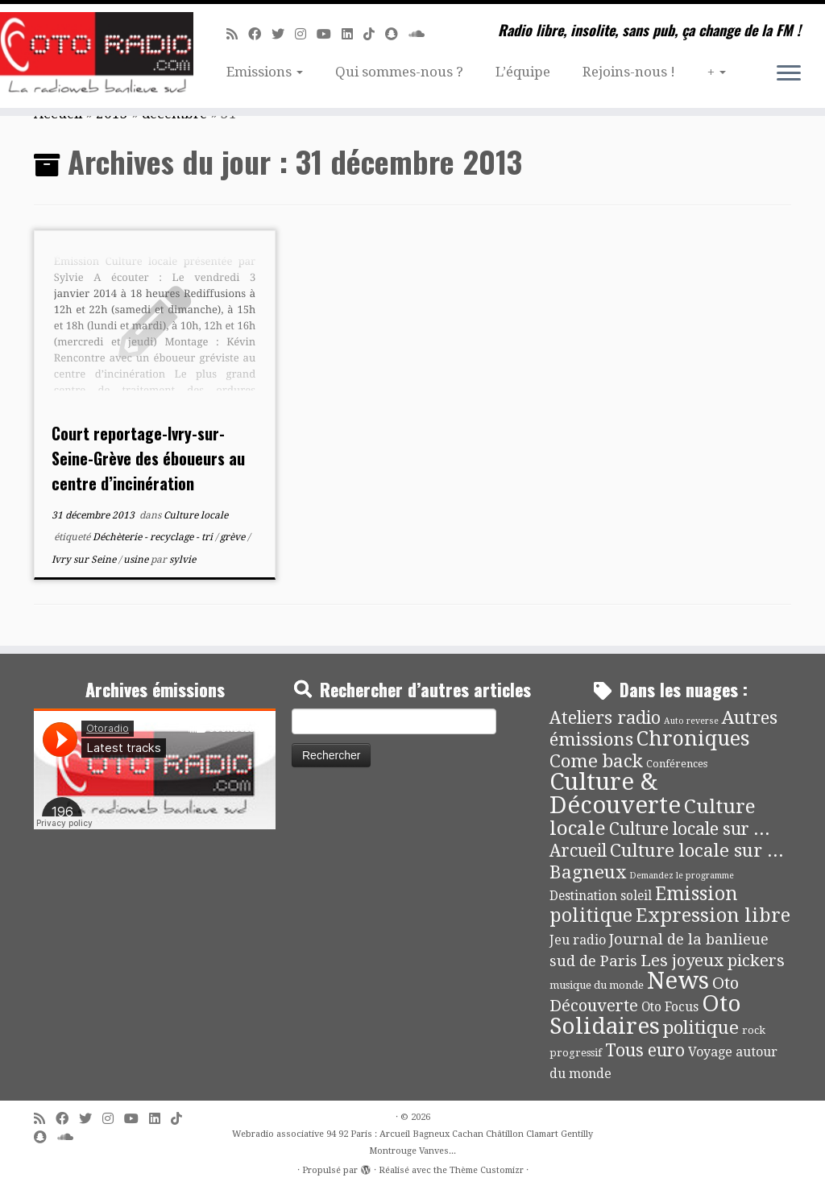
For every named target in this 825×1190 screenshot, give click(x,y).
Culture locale (196, 515)
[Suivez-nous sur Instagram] (306, 34)
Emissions (264, 72)
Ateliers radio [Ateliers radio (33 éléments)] (605, 718)
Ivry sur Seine (85, 559)
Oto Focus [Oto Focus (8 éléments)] (670, 1007)
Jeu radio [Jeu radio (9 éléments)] (577, 940)
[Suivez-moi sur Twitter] (283, 34)
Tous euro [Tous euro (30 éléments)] (645, 1050)
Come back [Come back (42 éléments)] (596, 760)
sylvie (182, 559)
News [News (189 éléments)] (678, 980)
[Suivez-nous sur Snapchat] (396, 34)
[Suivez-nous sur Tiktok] (374, 34)
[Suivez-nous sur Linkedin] (352, 34)
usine (137, 559)
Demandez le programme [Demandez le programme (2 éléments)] (681, 875)
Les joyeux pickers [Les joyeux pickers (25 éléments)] (713, 960)
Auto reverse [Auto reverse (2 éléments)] (691, 721)
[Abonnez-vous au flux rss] (237, 34)
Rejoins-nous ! (628, 72)
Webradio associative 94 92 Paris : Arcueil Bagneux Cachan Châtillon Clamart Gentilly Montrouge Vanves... (412, 1142)
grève (233, 537)
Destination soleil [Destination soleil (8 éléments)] (600, 896)
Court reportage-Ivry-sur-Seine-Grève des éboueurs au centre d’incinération (148, 458)
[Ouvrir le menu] (789, 74)
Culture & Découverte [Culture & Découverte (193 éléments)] (615, 793)
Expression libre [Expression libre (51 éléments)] (713, 915)
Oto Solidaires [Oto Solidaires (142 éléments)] (645, 1014)
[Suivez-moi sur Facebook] (260, 34)
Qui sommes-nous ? (399, 72)
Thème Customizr (487, 1170)
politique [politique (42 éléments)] (701, 1027)
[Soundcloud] (421, 34)
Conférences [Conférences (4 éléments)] (676, 764)
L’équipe (522, 72)
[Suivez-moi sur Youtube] (329, 34)
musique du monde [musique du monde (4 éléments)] (596, 985)
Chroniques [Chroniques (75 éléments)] (693, 738)
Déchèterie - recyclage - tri (154, 537)
